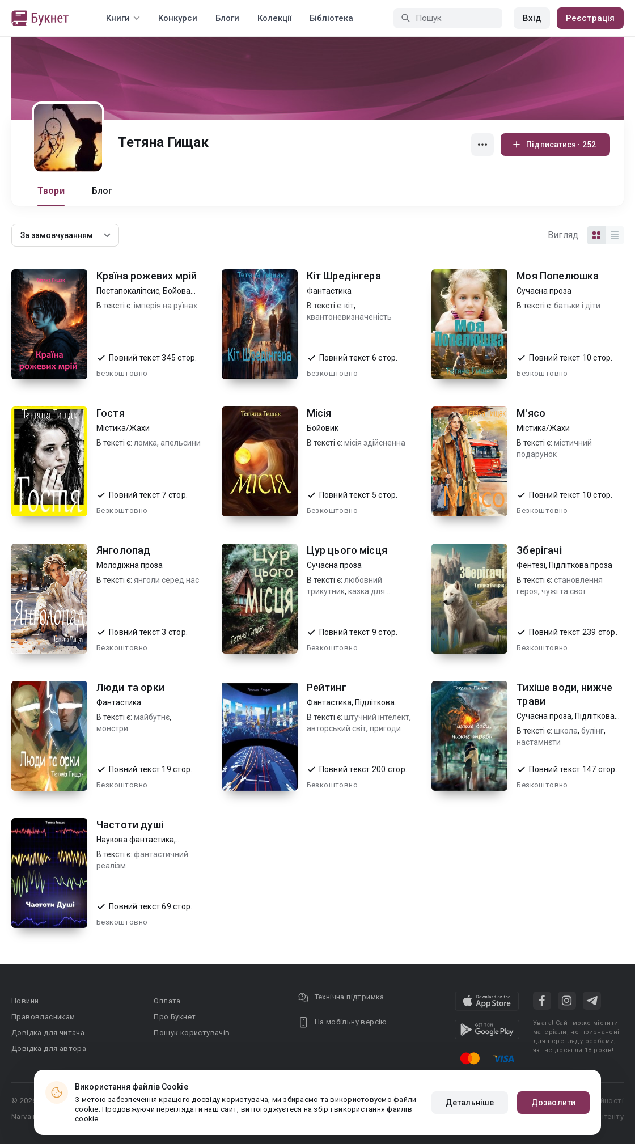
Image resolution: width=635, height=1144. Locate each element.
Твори (51, 190)
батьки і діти (577, 305)
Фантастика (329, 290)
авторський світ (336, 728)
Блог (102, 190)
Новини (25, 1001)
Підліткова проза (580, 565)
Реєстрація (590, 18)
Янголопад (123, 550)
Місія (319, 413)
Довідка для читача (47, 1032)
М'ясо (531, 413)
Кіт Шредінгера (344, 276)
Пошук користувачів (192, 1032)
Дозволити (553, 1102)
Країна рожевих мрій (146, 276)
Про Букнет (175, 1016)
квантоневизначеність (349, 316)
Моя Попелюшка (558, 276)
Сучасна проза (544, 290)
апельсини (180, 442)
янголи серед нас (166, 579)
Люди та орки (130, 687)
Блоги (227, 18)
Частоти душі (129, 825)
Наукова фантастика (135, 839)
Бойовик (322, 428)
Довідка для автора (48, 1048)
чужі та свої (563, 591)
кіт (349, 305)
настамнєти (539, 742)
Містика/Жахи (123, 428)
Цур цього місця (347, 550)
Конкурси (177, 18)
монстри (112, 728)
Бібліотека (331, 18)
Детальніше (470, 1102)
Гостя (110, 413)
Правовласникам (43, 1016)
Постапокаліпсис (127, 290)
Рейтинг (326, 687)
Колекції (274, 18)
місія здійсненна (374, 442)
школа (566, 730)
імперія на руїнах (165, 305)
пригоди (385, 728)
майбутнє (152, 717)
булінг (592, 730)
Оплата (167, 1001)
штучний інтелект (376, 717)
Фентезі (531, 565)
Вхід (532, 18)
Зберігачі (539, 550)
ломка (145, 442)
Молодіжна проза (129, 565)
